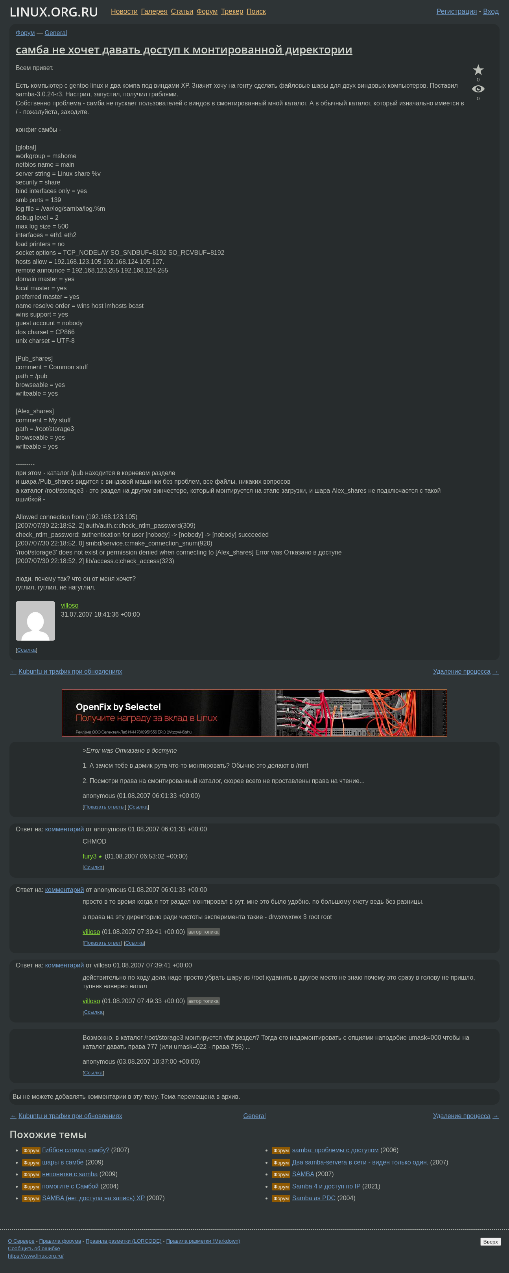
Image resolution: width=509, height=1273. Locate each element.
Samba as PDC (314, 1198)
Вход (491, 11)
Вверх (490, 1242)
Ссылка (26, 650)
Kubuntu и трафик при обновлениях (70, 671)
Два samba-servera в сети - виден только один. (360, 1162)
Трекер (232, 11)
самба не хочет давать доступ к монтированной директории (184, 49)
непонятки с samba (70, 1174)
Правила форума (60, 1241)
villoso (69, 605)
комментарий (64, 829)
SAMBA (303, 1174)
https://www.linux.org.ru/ (35, 1256)
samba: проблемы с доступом (335, 1150)
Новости (124, 11)
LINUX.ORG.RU (53, 11)
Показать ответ (102, 943)
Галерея (154, 11)
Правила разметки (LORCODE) (124, 1241)
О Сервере (21, 1241)
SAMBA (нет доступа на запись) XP (93, 1198)
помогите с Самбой (70, 1186)
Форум (207, 11)
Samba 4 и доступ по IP (326, 1186)
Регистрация (457, 11)
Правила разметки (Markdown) (203, 1241)
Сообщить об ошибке (34, 1248)
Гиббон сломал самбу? (75, 1150)
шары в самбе (62, 1162)
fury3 (90, 856)
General (56, 32)
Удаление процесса (462, 671)
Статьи (182, 11)
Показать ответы (104, 807)
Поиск (256, 11)
